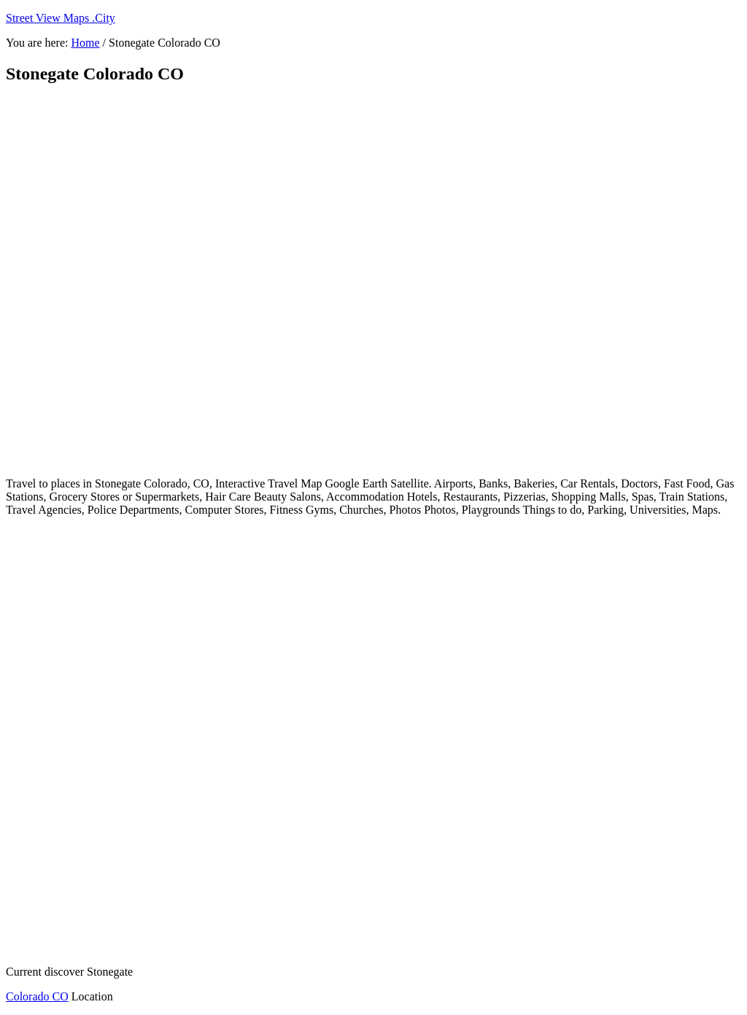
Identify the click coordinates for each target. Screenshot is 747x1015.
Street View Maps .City (60, 18)
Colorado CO (37, 996)
